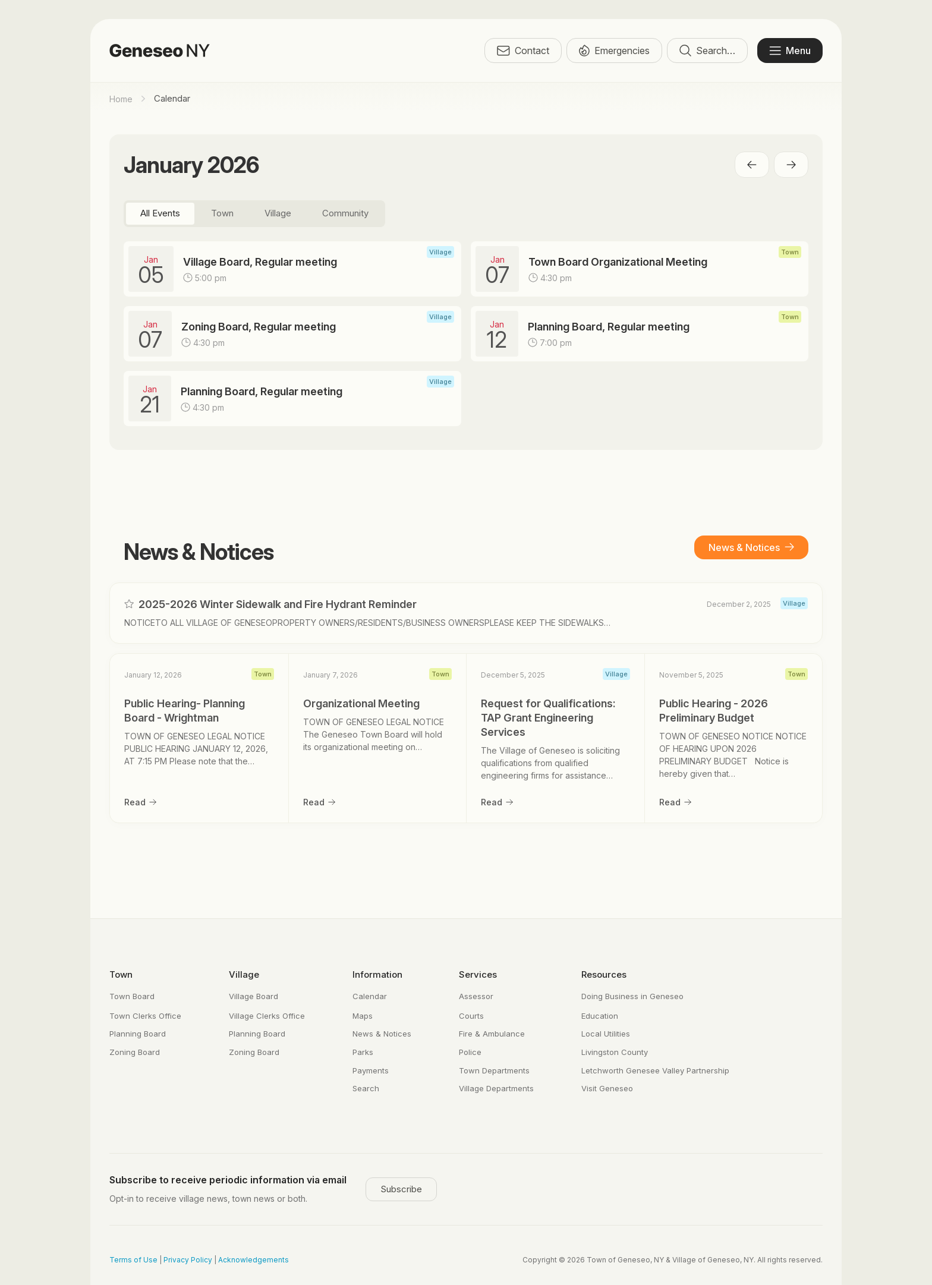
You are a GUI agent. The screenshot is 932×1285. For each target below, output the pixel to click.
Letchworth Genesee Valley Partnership (655, 1070)
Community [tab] (345, 213)
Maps (362, 1016)
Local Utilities (605, 1033)
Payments (370, 1070)
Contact (523, 50)
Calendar (369, 996)
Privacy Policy (187, 1259)
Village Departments (496, 1088)
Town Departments (494, 1070)
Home (121, 99)
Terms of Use (133, 1259)
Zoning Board (134, 1052)
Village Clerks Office (267, 1016)
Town (121, 974)
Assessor (476, 996)
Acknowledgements (253, 1259)
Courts (471, 1016)
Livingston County (614, 1052)
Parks (362, 1052)
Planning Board (137, 1033)
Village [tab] (278, 213)
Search (365, 1088)
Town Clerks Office (145, 1016)
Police (470, 1052)
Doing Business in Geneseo (632, 996)
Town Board (132, 996)
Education (599, 1016)
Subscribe (401, 1189)
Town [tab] (222, 213)
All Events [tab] (160, 213)
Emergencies (614, 50)
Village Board (253, 996)
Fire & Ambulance (492, 1033)
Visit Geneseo (607, 1088)
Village (244, 974)
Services (478, 974)
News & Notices (751, 547)
